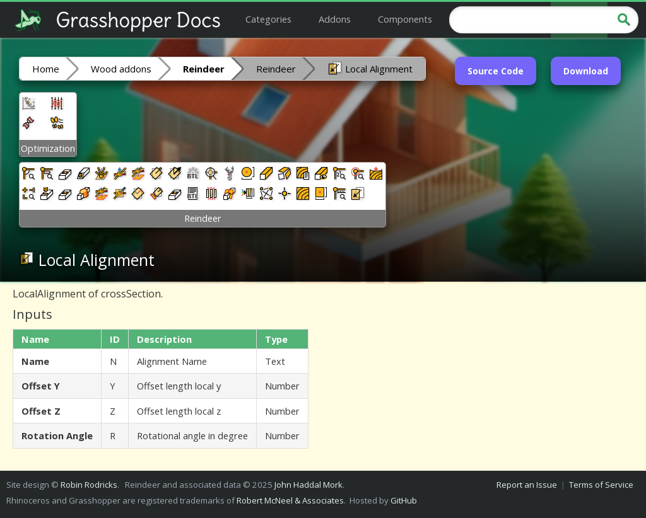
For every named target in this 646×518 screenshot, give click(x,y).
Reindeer (276, 68)
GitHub (404, 500)
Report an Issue (526, 484)
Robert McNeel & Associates (290, 500)
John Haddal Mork (308, 484)
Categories (268, 19)
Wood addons (121, 68)
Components (405, 19)
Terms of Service (601, 484)
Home (45, 68)
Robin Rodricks (89, 484)
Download (585, 71)
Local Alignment (370, 68)
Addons (335, 19)
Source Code (495, 71)
